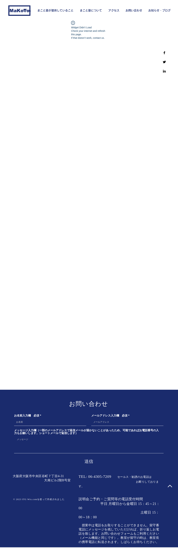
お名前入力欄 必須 (26, 415)
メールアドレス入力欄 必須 (109, 415)
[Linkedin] (164, 71)
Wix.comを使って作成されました (45, 499)
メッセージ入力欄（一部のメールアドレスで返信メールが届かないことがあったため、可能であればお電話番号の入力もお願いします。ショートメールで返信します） (86, 432)
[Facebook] (164, 53)
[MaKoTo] (19, 10)
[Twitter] (164, 62)
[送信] (89, 461)
